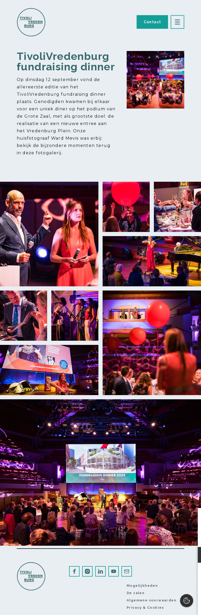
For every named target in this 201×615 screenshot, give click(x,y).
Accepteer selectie (156, 605)
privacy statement (136, 538)
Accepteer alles (157, 590)
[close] (193, 517)
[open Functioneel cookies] (192, 555)
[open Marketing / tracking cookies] (192, 571)
